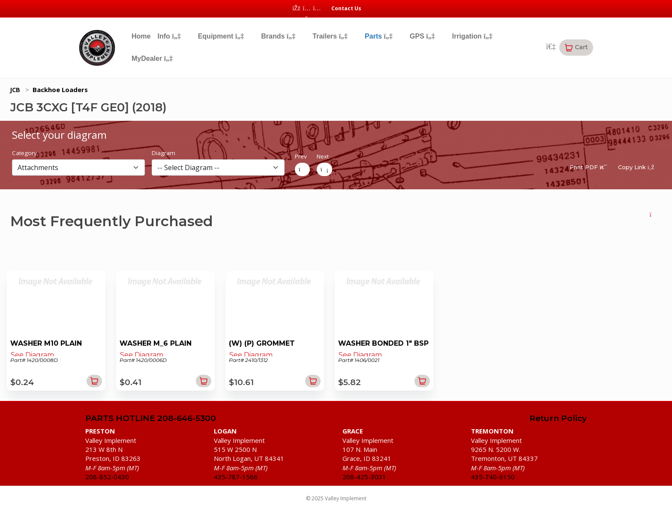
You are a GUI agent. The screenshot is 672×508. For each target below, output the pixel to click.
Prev (301, 156)
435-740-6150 (493, 476)
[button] (576, 47)
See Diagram (32, 355)
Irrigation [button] (472, 36)
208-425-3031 (364, 476)
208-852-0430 (107, 476)
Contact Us (346, 8)
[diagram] (218, 167)
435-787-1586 (236, 476)
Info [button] (168, 36)
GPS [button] (422, 36)
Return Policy (558, 418)
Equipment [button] (221, 36)
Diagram (163, 153)
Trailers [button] (330, 36)
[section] (78, 167)
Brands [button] (278, 36)
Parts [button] (379, 36)
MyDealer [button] (152, 58)
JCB (15, 89)
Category (24, 153)
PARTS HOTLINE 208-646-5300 (150, 418)
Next (323, 156)
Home (141, 36)
